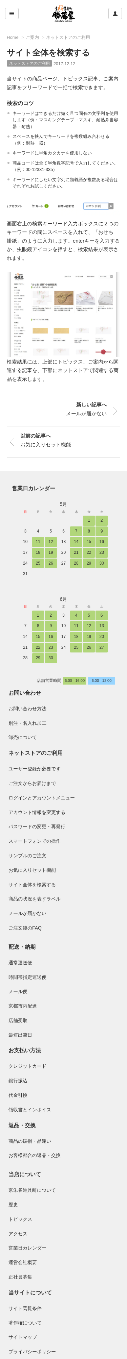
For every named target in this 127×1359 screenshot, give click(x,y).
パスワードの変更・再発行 (36, 826)
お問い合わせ (24, 693)
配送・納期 (22, 947)
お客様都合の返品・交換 (34, 1155)
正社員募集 (20, 1277)
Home (13, 37)
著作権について (25, 1323)
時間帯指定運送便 (27, 977)
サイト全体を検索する (32, 884)
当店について (24, 1174)
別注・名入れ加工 (27, 723)
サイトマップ (22, 1337)
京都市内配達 (22, 1006)
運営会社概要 (22, 1262)
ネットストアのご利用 (68, 37)
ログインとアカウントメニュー (41, 797)
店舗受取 (17, 1020)
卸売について (22, 737)
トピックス (20, 1219)
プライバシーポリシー (32, 1351)
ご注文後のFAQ (25, 928)
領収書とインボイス (29, 1109)
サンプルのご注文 (27, 855)
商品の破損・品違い (29, 1141)
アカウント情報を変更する (36, 812)
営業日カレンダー (33, 488)
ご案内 (32, 37)
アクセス (17, 1233)
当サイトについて (30, 1292)
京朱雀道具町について (32, 1190)
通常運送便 (20, 962)
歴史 (13, 1204)
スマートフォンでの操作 (34, 841)
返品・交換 (22, 1125)
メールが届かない (27, 913)
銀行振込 (17, 1080)
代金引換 (17, 1095)
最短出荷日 (20, 1035)
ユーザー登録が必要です (34, 768)
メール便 (17, 991)
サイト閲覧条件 (25, 1308)
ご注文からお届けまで (32, 783)
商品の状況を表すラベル (34, 898)
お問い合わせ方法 (27, 708)
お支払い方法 (24, 1050)
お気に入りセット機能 (32, 870)
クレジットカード (27, 1066)
